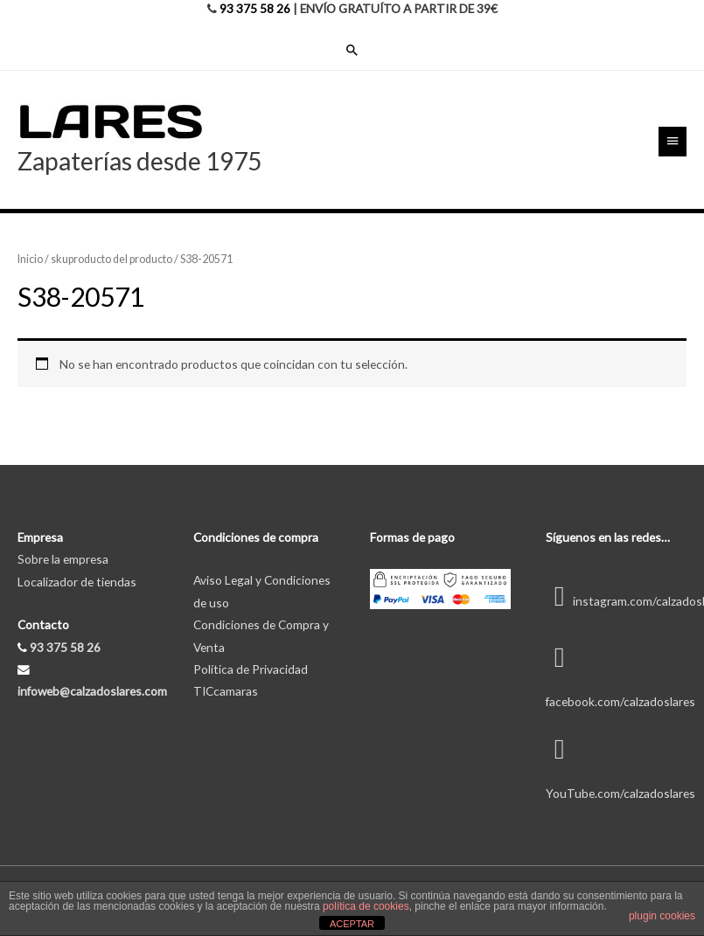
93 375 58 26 (255, 8)
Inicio (30, 259)
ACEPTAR (352, 924)
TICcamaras (225, 690)
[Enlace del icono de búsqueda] (352, 50)
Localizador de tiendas (76, 581)
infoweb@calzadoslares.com (92, 690)
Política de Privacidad (250, 669)
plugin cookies (662, 916)
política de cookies (366, 906)
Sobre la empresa (62, 558)
